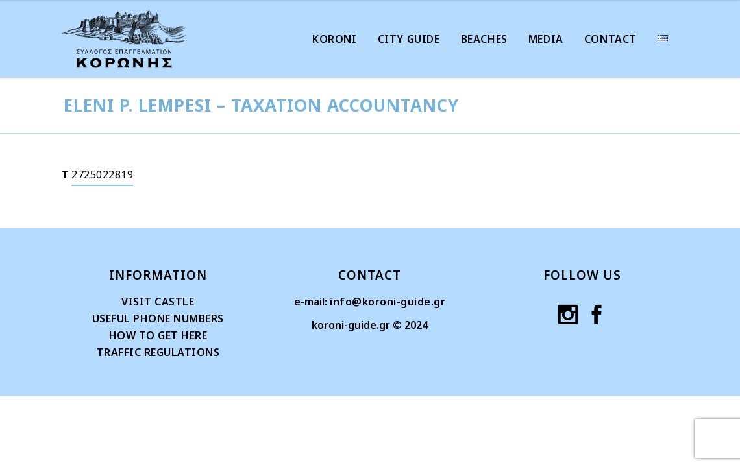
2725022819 (102, 174)
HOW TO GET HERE (158, 335)
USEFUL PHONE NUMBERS (158, 318)
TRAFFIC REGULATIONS (158, 352)
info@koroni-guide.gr (387, 301)
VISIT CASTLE (157, 301)
